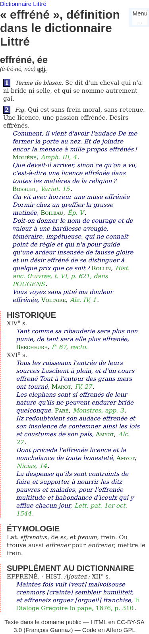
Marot (61, 386)
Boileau (52, 212)
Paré (61, 410)
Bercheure (31, 347)
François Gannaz (48, 629)
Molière (24, 157)
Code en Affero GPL (108, 629)
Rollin (101, 268)
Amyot (105, 434)
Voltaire (53, 300)
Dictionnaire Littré (23, 3)
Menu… (139, 17)
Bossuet (24, 189)
